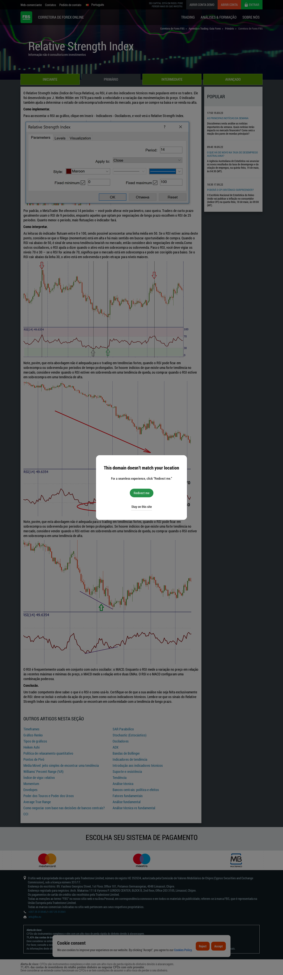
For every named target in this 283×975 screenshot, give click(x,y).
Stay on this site (141, 506)
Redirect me (142, 493)
